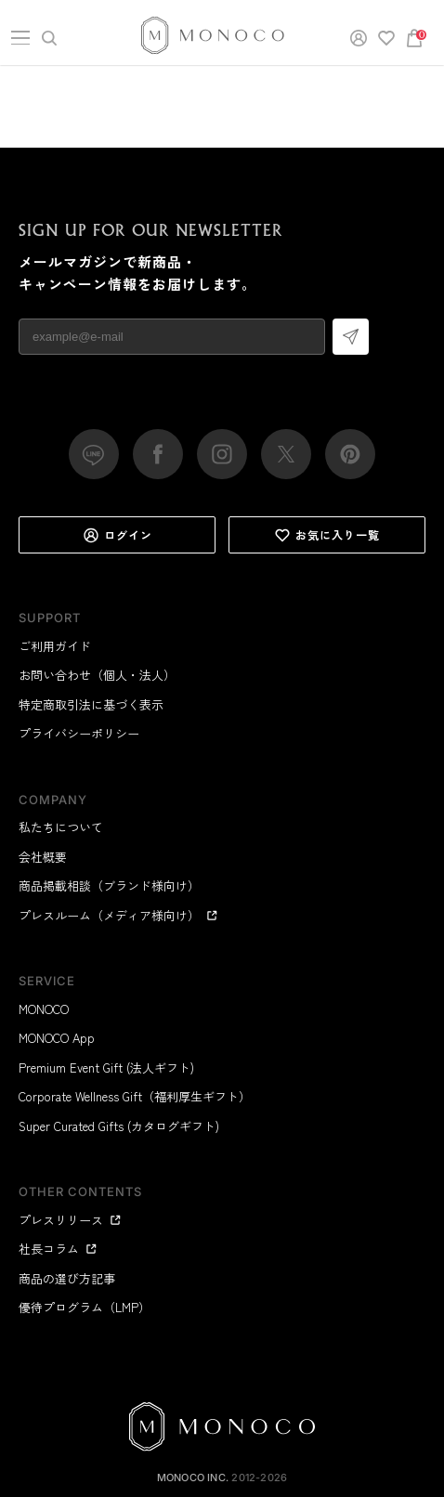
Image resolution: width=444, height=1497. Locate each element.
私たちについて (61, 827)
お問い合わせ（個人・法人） (97, 674)
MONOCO (44, 1009)
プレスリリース (70, 1220)
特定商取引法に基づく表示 (91, 704)
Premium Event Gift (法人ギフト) (106, 1067)
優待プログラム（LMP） (84, 1307)
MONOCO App (57, 1038)
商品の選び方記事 (67, 1278)
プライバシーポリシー (79, 733)
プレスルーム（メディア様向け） (118, 915)
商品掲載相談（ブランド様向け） (109, 885)
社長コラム (58, 1248)
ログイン (117, 535)
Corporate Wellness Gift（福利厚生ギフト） (135, 1096)
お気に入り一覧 (327, 535)
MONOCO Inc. (193, 1477)
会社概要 (43, 857)
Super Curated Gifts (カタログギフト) (119, 1126)
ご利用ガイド (55, 646)
